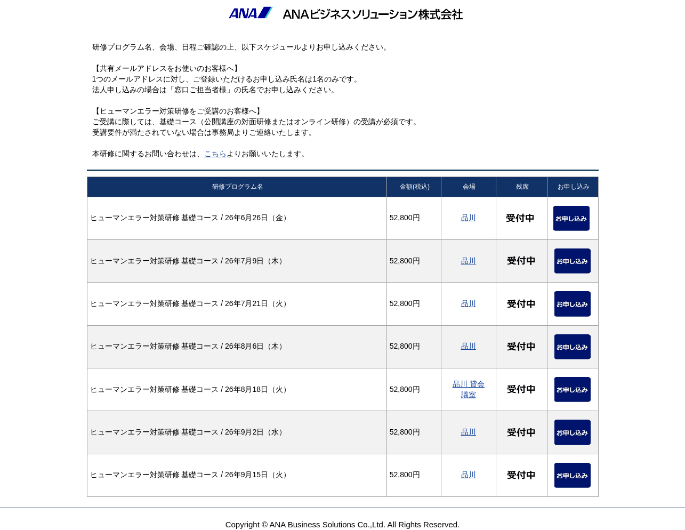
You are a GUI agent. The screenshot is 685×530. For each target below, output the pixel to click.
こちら (215, 153)
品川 (468, 217)
